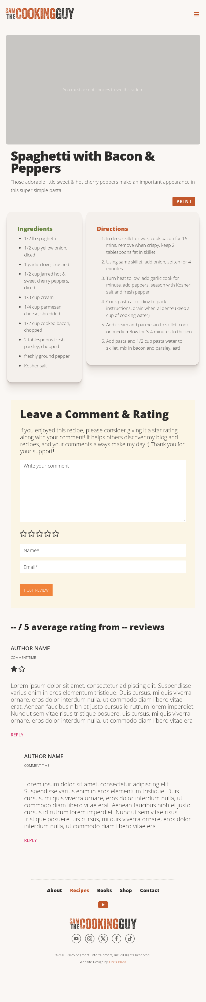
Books (104, 890)
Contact (149, 890)
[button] (194, 12)
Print (184, 201)
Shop (126, 890)
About (54, 890)
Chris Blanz (117, 962)
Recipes (79, 890)
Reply (17, 735)
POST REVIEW (36, 590)
